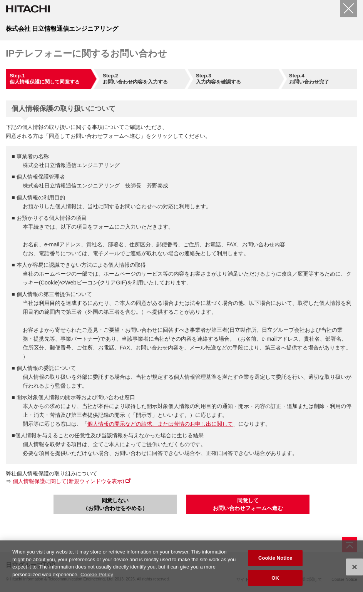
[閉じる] (348, 8)
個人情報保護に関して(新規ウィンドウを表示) (68, 481)
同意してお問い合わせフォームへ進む (248, 504)
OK (275, 580)
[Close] (354, 568)
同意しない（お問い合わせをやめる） (115, 504)
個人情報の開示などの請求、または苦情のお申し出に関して (160, 424)
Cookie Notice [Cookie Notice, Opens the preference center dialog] (275, 560)
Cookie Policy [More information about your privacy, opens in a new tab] (96, 576)
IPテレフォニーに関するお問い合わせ (86, 53)
